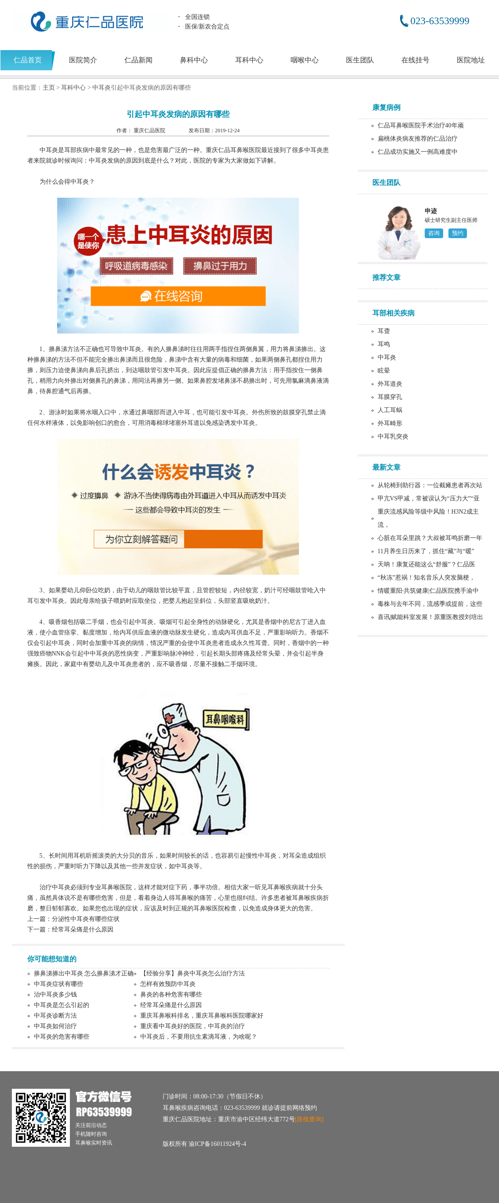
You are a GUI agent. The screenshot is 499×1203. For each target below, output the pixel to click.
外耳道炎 (390, 383)
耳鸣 (384, 344)
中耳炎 (101, 87)
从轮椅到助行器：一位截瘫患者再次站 (430, 485)
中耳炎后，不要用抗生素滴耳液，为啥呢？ (198, 1036)
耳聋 (384, 331)
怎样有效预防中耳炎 (168, 984)
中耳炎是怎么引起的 (61, 1005)
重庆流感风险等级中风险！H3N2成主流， (428, 518)
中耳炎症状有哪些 (58, 984)
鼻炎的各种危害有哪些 (171, 994)
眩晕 (384, 370)
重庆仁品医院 (150, 130)
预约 (457, 233)
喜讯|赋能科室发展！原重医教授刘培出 (431, 617)
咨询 (434, 233)
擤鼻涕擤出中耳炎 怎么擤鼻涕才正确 (84, 973)
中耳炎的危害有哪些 (61, 1036)
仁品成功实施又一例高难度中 (418, 152)
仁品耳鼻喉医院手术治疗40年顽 (421, 125)
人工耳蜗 (390, 410)
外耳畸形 (390, 423)
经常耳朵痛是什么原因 (82, 929)
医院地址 (471, 60)
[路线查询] (309, 1119)
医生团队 (360, 60)
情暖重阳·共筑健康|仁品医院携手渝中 (428, 590)
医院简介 (83, 60)
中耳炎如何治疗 (55, 1026)
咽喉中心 (305, 60)
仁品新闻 (138, 60)
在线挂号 (415, 60)
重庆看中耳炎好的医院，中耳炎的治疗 (192, 1026)
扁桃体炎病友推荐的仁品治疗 (418, 138)
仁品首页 (28, 60)
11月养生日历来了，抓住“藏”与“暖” (426, 551)
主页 (49, 87)
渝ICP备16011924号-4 (217, 1144)
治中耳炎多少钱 (55, 994)
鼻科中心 (194, 60)
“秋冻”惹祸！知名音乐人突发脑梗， (426, 577)
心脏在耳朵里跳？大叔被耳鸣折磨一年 (430, 538)
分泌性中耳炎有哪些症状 (86, 919)
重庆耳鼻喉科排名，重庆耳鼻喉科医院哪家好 (201, 1015)
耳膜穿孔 (390, 397)
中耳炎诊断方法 (55, 1015)
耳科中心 (249, 60)
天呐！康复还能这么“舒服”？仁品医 (426, 564)
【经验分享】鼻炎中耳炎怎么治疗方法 (192, 973)
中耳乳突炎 (393, 436)
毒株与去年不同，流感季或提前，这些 (430, 604)
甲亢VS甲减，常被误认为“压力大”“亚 (429, 498)
